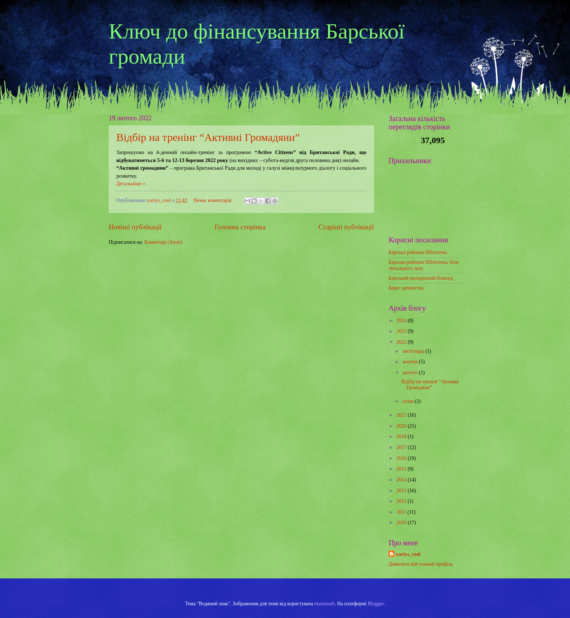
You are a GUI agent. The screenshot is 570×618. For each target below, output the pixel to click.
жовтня (410, 361)
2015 (402, 469)
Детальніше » (130, 183)
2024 (402, 320)
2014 (402, 479)
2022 (402, 342)
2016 (402, 458)
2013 (402, 490)
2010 (402, 522)
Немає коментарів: (213, 200)
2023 (402, 331)
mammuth (324, 603)
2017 (402, 447)
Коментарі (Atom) (163, 242)
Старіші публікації (346, 227)
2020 (402, 426)
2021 (402, 415)
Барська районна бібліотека (418, 252)
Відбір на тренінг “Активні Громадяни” (208, 137)
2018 (402, 436)
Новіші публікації (135, 227)
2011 (402, 512)
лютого (410, 372)
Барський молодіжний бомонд (421, 278)
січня (408, 401)
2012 (402, 501)
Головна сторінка (239, 227)
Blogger (376, 603)
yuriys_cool (408, 554)
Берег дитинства (406, 288)
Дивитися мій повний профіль (421, 564)
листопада (413, 351)
